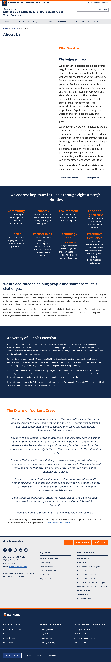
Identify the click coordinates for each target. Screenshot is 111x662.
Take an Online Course (49, 558)
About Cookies (12, 655)
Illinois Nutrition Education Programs (92, 582)
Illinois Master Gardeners (87, 574)
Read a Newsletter (47, 566)
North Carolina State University (59, 522)
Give (87, 3)
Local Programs (34, 22)
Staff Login (100, 542)
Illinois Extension (10, 9)
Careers (105, 3)
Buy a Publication (47, 578)
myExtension (82, 542)
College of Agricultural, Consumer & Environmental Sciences (18, 575)
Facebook (10, 550)
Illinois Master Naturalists (87, 578)
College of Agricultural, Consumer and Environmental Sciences (58, 382)
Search (104, 9)
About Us (17, 22)
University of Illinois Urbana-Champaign (40, 385)
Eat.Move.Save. (83, 558)
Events (50, 22)
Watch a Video (45, 574)
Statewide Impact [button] (69, 177)
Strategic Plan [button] (93, 177)
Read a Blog (45, 562)
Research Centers (84, 590)
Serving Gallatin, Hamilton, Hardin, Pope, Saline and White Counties (33, 13)
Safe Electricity (83, 594)
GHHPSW (14, 28)
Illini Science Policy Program (88, 566)
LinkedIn (20, 550)
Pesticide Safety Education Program (92, 586)
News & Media (75, 22)
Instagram (5, 550)
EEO (68, 542)
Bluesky (25, 550)
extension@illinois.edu (18, 566)
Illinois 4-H (81, 562)
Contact (91, 22)
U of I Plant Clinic (84, 598)
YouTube (15, 550)
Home (6, 22)
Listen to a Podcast (48, 570)
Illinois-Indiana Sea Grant (87, 570)
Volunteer (95, 3)
